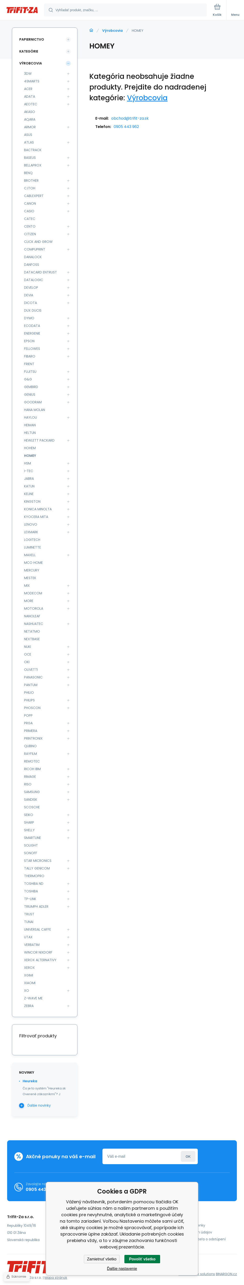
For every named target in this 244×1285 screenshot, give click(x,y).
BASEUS (30, 157)
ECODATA (32, 325)
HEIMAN (30, 425)
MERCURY (31, 570)
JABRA (29, 478)
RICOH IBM (32, 769)
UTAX (28, 937)
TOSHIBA (31, 891)
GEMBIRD (31, 386)
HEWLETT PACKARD (39, 440)
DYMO (29, 318)
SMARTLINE (32, 837)
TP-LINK (30, 898)
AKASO (29, 111)
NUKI (27, 646)
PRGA (28, 723)
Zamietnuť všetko (101, 1259)
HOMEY (30, 455)
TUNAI (28, 921)
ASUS (28, 134)
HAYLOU (30, 417)
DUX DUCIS (32, 310)
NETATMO (32, 631)
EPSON (29, 341)
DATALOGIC (33, 279)
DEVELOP (31, 287)
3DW (28, 73)
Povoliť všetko (142, 1259)
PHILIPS (29, 700)
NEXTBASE (32, 639)
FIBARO (29, 356)
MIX (27, 585)
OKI (27, 662)
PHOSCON (32, 707)
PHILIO (29, 692)
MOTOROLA (33, 608)
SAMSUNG (32, 791)
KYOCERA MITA (36, 516)
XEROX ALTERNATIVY (40, 960)
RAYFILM (30, 753)
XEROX (29, 967)
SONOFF (30, 853)
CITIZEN (30, 234)
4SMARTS (31, 81)
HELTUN (30, 432)
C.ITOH (29, 188)
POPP (28, 715)
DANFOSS (31, 264)
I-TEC (28, 471)
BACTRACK (32, 150)
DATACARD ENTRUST (40, 272)
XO (26, 990)
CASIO (29, 211)
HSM (27, 463)
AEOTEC (30, 104)
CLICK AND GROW (38, 241)
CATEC (29, 218)
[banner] (22, 10)
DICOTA (30, 302)
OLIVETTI (31, 669)
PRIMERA (30, 730)
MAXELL (30, 555)
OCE (27, 654)
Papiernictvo (31, 39)
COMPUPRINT (34, 249)
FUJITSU (30, 371)
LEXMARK (31, 532)
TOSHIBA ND (33, 883)
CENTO (30, 226)
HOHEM (30, 448)
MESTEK (30, 578)
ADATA (29, 96)
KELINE (29, 493)
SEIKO (28, 814)
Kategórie (28, 51)
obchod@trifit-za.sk (130, 118)
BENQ (28, 173)
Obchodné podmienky (186, 1225)
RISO (27, 784)
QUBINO (30, 746)
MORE (28, 600)
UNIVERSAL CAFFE (37, 929)
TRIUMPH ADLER (36, 906)
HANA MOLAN (34, 409)
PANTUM (30, 684)
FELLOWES (32, 348)
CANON (30, 203)
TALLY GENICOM (37, 868)
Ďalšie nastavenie (122, 1269)
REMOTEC (32, 761)
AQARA (29, 119)
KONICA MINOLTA (38, 509)
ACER (28, 88)
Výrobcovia (112, 30)
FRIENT (29, 364)
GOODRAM (33, 402)
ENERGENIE (32, 333)
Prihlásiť (188, 1156)
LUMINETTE (32, 547)
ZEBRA (29, 1005)
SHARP (29, 822)
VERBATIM (32, 944)
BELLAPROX (32, 165)
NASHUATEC (33, 623)
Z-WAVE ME (33, 998)
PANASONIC (33, 677)
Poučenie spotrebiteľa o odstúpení (197, 1239)
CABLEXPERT (34, 195)
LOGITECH (32, 539)
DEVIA (28, 295)
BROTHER (31, 180)
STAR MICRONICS (37, 860)
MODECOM (33, 593)
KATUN (29, 486)
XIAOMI (30, 983)
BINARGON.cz (226, 1274)
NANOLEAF (32, 616)
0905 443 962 (126, 126)
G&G (28, 379)
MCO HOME (33, 562)
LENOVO (30, 524)
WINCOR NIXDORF (38, 952)
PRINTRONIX (33, 738)
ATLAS (29, 142)
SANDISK (30, 799)
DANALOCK (33, 257)
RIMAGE (30, 776)
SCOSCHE (32, 807)
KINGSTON (32, 501)
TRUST (29, 914)
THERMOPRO (34, 876)
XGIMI (28, 975)
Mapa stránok (56, 1277)
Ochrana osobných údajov (190, 1232)
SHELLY (29, 830)
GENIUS (29, 394)
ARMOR (30, 127)
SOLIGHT (31, 845)
